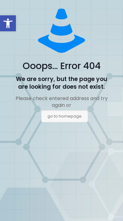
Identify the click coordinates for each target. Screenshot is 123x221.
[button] (8, 23)
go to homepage (64, 116)
